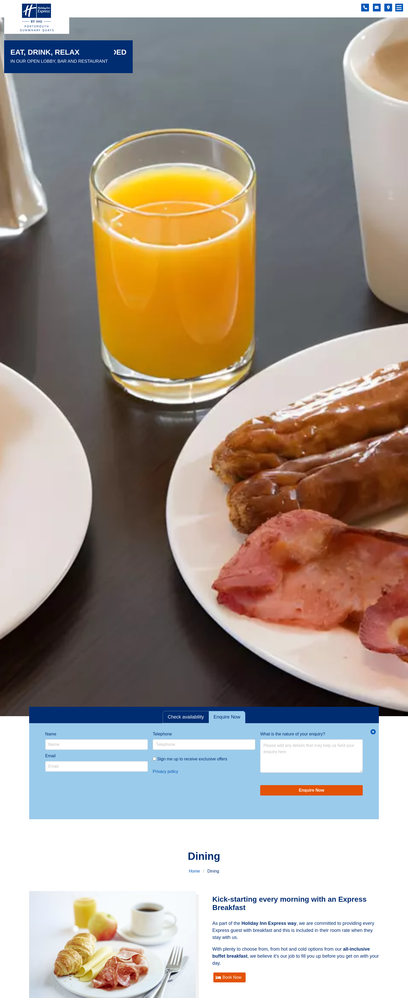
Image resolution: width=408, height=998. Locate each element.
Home (194, 871)
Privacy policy (165, 771)
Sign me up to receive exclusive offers (190, 759)
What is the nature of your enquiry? (292, 734)
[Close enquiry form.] (373, 731)
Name (50, 734)
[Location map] (388, 7)
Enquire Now (311, 790)
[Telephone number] (365, 7)
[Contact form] (377, 7)
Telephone (162, 734)
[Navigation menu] (399, 7)
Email (50, 756)
